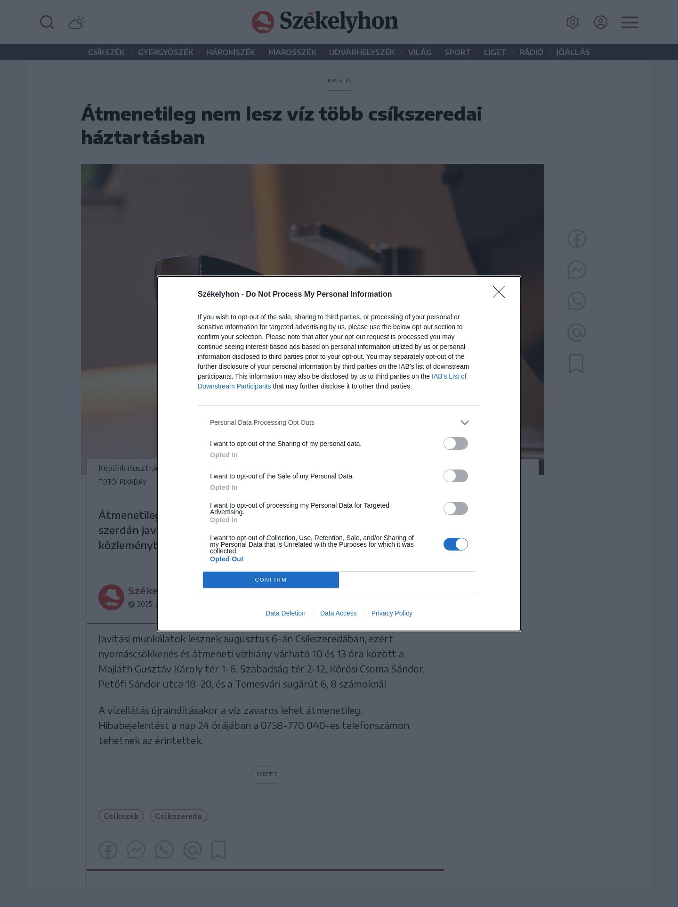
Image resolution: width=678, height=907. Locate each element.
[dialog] (339, 453)
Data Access (338, 613)
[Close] (502, 295)
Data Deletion (286, 613)
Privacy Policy (391, 613)
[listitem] (339, 423)
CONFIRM (271, 579)
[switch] (456, 443)
